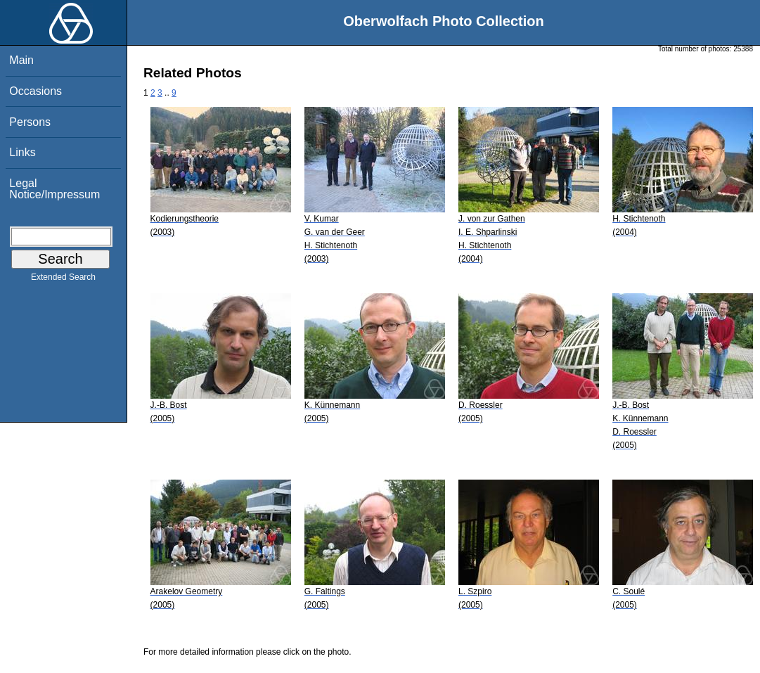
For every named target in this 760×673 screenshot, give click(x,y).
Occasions (35, 91)
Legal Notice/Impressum (54, 188)
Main (21, 60)
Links (22, 152)
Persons (30, 122)
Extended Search (63, 280)
